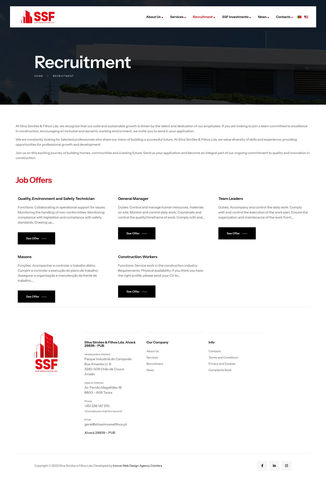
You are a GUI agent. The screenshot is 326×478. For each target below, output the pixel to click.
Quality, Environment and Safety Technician (56, 198)
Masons (25, 256)
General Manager (133, 198)
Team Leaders (230, 198)
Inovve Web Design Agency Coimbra (137, 466)
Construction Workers (137, 256)
